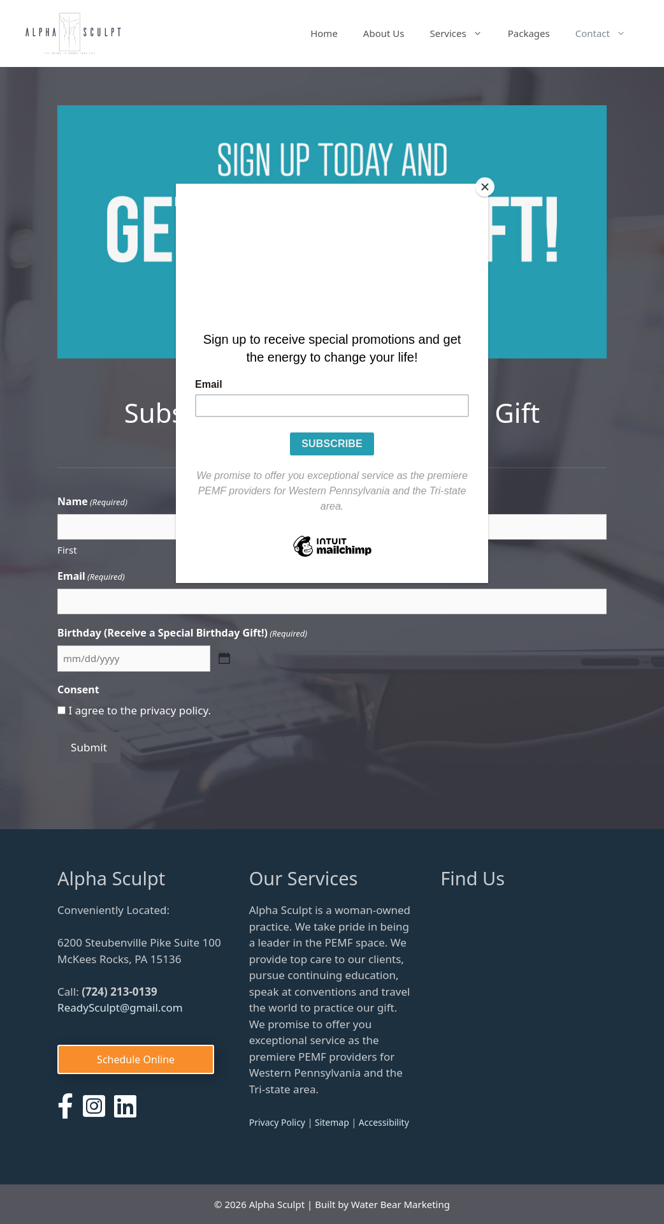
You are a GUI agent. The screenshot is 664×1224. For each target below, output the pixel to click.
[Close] (484, 186)
